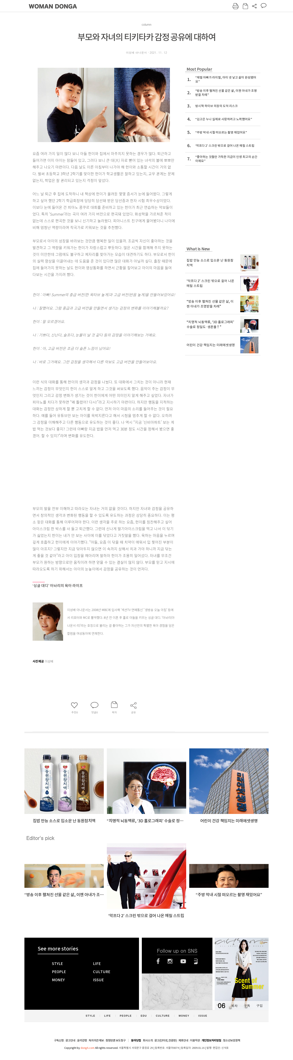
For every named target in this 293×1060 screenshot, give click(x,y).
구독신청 (59, 1040)
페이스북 (158, 961)
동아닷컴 (136, 1040)
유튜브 (183, 961)
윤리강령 (82, 1040)
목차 (234, 1005)
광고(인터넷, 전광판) (165, 1040)
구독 (247, 1005)
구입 (259, 1005)
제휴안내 (183, 1040)
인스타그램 (170, 961)
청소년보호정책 (231, 1040)
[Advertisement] (94, 471)
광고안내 (70, 1040)
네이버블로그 (196, 961)
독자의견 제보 (96, 1040)
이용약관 (195, 1040)
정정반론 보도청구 (116, 1040)
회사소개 (148, 1040)
